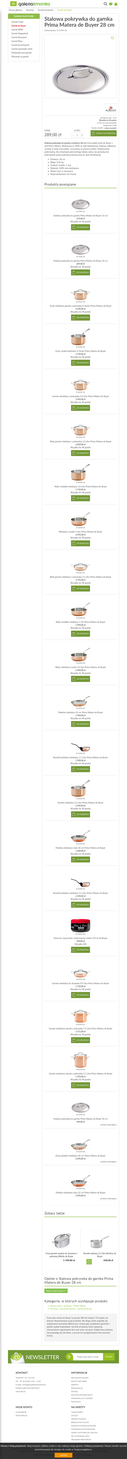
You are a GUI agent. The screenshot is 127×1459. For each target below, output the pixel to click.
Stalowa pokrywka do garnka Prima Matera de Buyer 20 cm (80, 1119)
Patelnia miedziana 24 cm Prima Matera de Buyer (80, 712)
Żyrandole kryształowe (83, 1429)
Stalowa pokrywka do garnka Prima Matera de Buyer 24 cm (80, 261)
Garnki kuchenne (45, 10)
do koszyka (83, 227)
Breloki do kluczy (80, 1422)
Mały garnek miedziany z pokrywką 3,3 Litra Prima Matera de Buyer (80, 441)
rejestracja (21, 1415)
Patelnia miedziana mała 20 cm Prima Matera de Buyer (80, 848)
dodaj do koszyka (105, 133)
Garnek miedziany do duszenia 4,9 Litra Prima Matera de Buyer (80, 983)
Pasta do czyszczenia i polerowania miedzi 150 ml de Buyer (80, 938)
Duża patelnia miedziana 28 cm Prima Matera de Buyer (81, 1155)
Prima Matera (80, 1306)
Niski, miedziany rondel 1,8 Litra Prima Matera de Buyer (80, 667)
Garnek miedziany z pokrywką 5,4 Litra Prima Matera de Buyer (80, 396)
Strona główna (15, 10)
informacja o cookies (82, 1398)
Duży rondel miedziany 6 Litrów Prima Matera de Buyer (80, 351)
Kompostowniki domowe (83, 1426)
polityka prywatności (81, 1395)
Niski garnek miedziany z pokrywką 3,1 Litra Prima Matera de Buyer (80, 577)
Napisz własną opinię (56, 1291)
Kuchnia (30, 10)
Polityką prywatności (94, 1446)
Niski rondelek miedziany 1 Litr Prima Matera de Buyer (80, 622)
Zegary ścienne (78, 1419)
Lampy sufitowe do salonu (84, 1432)
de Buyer (68, 1306)
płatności (76, 1402)
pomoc (74, 1391)
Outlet (74, 1415)
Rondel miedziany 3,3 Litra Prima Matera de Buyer (80, 802)
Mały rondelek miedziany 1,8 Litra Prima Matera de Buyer (80, 486)
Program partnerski (81, 1439)
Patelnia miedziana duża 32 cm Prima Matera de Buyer (80, 1192)
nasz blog (21, 1391)
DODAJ (108, 1356)
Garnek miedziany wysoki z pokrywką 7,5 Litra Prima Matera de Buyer (80, 1028)
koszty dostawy (79, 1381)
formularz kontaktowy (28, 1388)
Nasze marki (55, 1306)
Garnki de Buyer (64, 10)
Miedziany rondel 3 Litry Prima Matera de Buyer (80, 531)
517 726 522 (29, 1378)
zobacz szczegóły (111, 128)
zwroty (75, 1385)
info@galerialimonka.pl (34, 1385)
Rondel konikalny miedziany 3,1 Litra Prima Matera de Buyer (80, 893)
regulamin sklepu (80, 1378)
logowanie (21, 1412)
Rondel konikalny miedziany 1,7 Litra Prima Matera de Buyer (80, 757)
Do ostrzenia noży (80, 1436)
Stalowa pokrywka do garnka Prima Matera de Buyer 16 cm (80, 215)
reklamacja (77, 1388)
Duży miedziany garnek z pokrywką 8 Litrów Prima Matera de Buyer (80, 306)
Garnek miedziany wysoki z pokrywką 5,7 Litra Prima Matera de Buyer (80, 1073)
